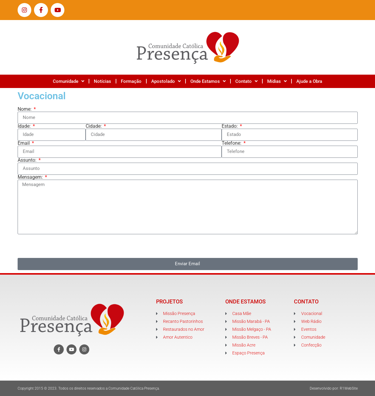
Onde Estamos (208, 81)
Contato (246, 81)
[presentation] (64, 246)
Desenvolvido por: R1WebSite (334, 388)
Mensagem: (31, 177)
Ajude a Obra (309, 81)
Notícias (102, 81)
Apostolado (166, 81)
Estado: (230, 126)
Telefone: (232, 143)
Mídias (277, 81)
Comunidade (68, 81)
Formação (131, 81)
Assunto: (28, 160)
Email (24, 143)
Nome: (25, 109)
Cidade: (94, 126)
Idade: (25, 126)
